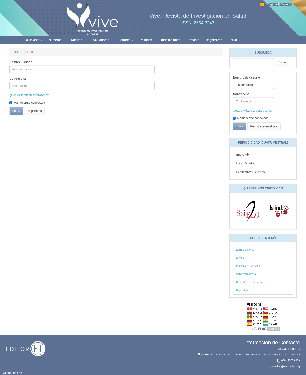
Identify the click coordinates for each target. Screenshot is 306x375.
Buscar (282, 62)
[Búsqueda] (253, 62)
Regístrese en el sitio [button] (264, 126)
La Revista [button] (33, 40)
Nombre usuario (20, 62)
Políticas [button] (147, 40)
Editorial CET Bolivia (288, 349)
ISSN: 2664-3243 (198, 22)
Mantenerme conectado (27, 102)
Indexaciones (170, 40)
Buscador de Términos (249, 282)
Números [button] (57, 40)
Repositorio (242, 290)
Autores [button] (78, 40)
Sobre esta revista (246, 274)
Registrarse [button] (34, 111)
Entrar (232, 40)
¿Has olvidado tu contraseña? (29, 95)
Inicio (16, 52)
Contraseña (17, 78)
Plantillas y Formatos (248, 265)
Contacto (193, 40)
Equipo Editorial (245, 249)
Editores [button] (125, 40)
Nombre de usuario (246, 77)
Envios (240, 257)
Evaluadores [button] (101, 40)
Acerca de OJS (13, 373)
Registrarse (214, 40)
